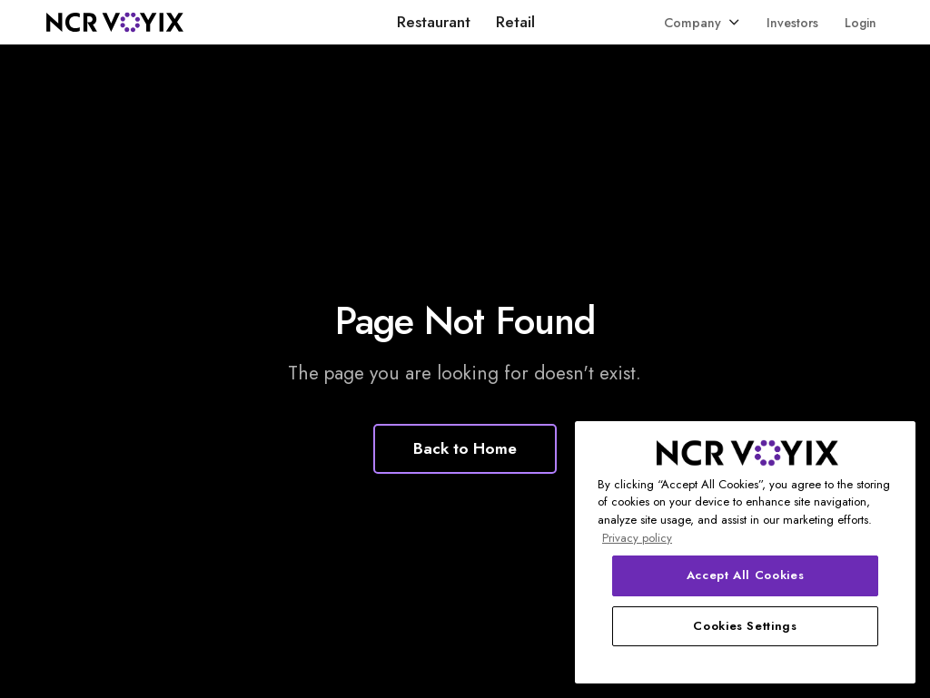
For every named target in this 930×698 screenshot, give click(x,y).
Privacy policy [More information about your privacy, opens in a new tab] (637, 537)
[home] (114, 22)
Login (860, 23)
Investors (792, 23)
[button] (702, 22)
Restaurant (433, 22)
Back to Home (465, 448)
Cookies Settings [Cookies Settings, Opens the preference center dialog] (745, 625)
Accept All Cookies (746, 575)
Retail (515, 22)
